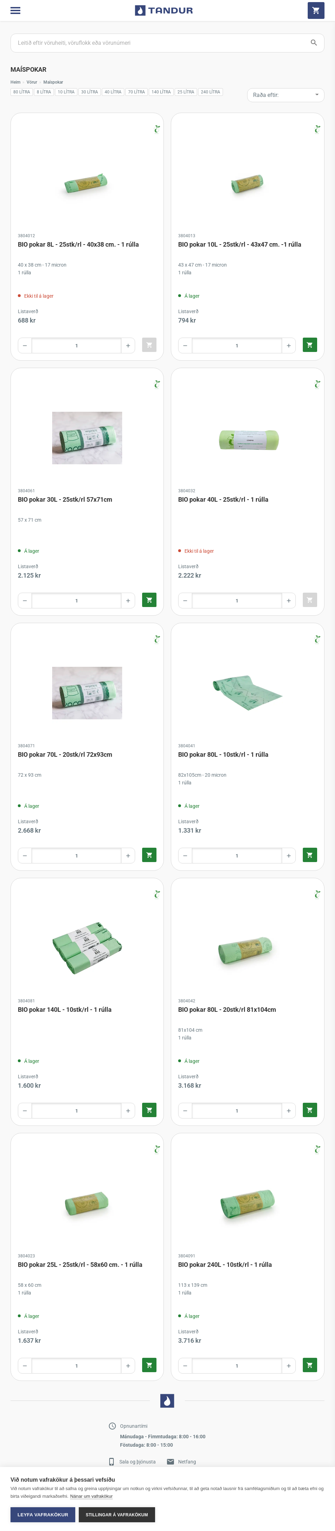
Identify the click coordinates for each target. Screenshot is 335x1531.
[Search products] (167, 43)
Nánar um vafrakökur (91, 1496)
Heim (15, 82)
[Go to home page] (163, 10)
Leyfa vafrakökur (43, 1514)
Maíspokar (53, 82)
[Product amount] (76, 345)
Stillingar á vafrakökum (117, 1514)
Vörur (32, 82)
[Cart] (316, 10)
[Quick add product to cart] (149, 345)
